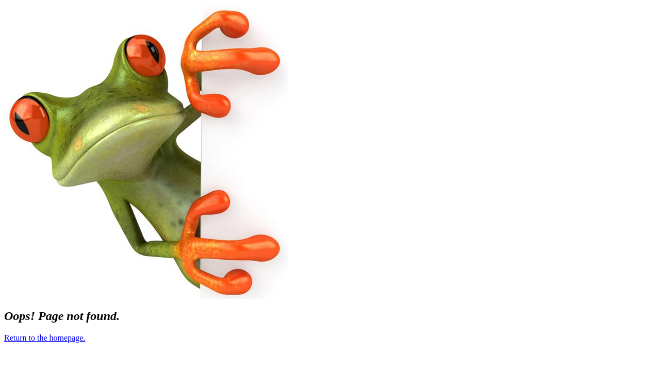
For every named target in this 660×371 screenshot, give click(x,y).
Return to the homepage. (44, 337)
